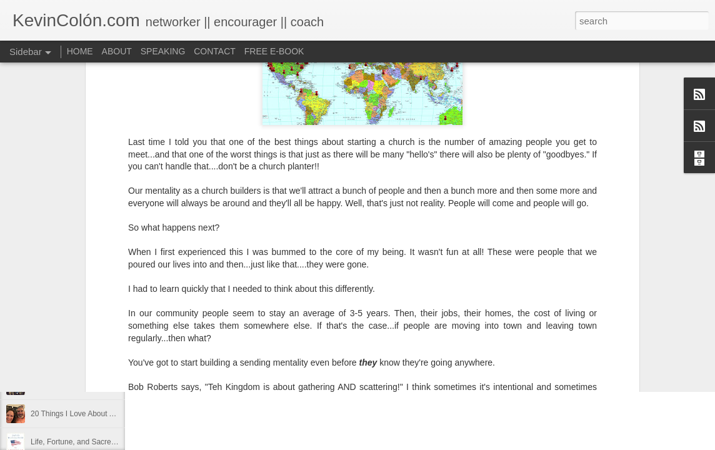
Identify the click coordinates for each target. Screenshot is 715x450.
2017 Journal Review (66, 357)
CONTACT (215, 51)
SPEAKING (163, 51)
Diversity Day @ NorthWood (77, 329)
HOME (80, 51)
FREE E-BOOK (274, 51)
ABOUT (117, 51)
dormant (362, 318)
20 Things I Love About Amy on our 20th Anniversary (118, 413)
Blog (332, 318)
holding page (426, 318)
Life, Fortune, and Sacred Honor (84, 442)
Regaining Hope (57, 385)
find (389, 318)
